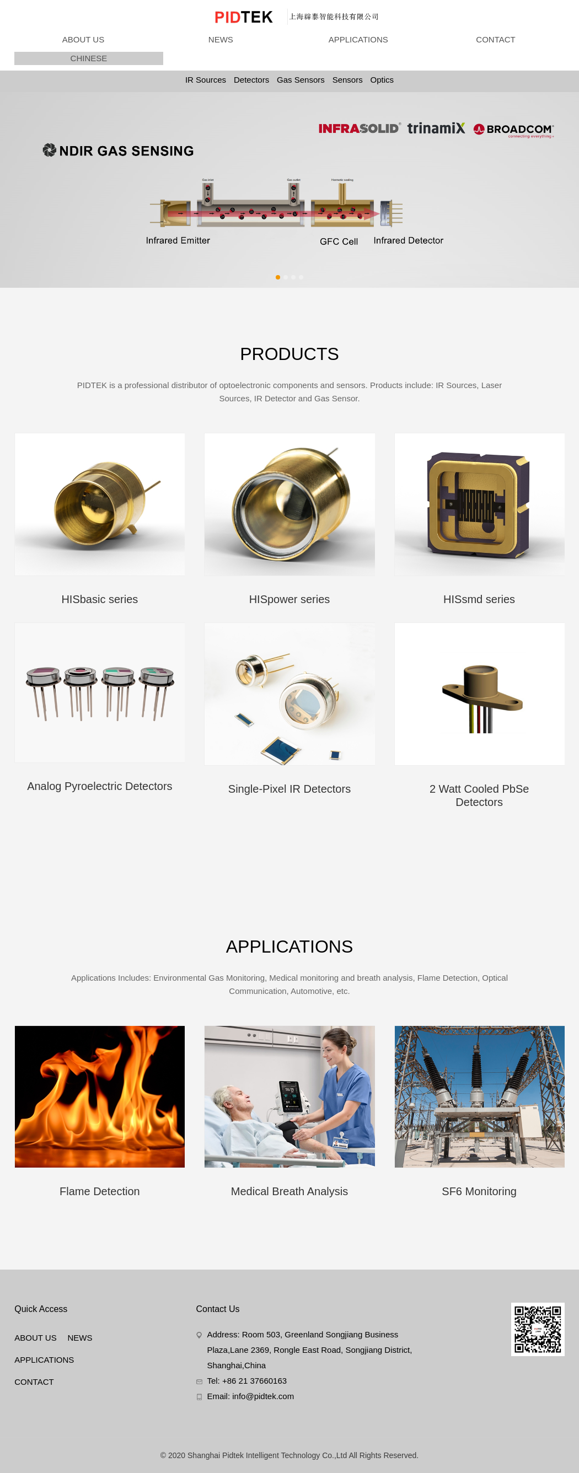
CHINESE (89, 58)
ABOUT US (83, 39)
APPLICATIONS (358, 39)
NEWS (220, 39)
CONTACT (495, 39)
